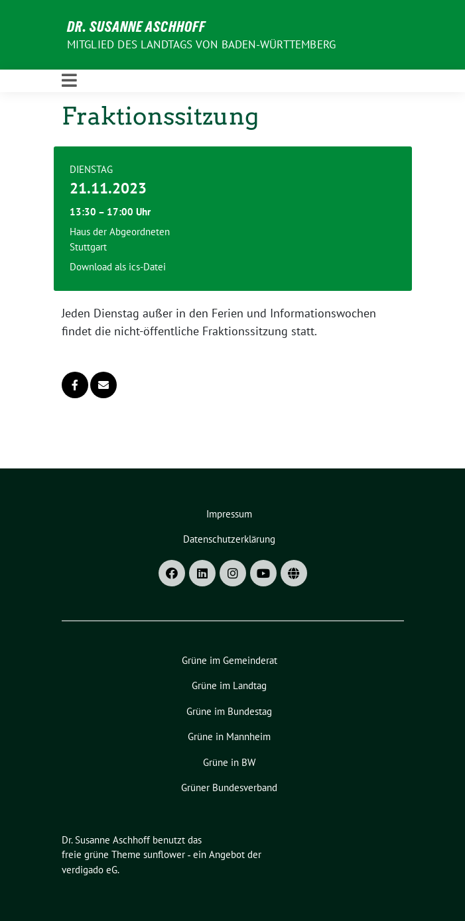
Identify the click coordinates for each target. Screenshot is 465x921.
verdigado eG (89, 869)
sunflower (164, 854)
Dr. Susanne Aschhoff (136, 26)
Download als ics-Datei (118, 266)
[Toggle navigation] (69, 81)
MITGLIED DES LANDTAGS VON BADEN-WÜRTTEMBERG (201, 44)
